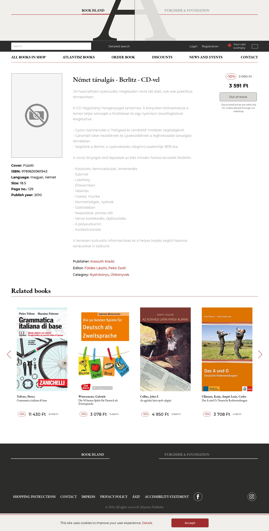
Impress (88, 497)
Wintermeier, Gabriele (92, 396)
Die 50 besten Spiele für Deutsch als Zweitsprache (98, 402)
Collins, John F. (149, 396)
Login (193, 46)
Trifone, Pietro (26, 396)
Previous (9, 354)
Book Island (93, 10)
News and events (205, 57)
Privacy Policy (113, 497)
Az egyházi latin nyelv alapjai (155, 400)
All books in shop (28, 57)
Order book (123, 57)
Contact (249, 57)
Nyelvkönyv (99, 275)
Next (260, 354)
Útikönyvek (119, 275)
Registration (210, 46)
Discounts (162, 57)
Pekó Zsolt (117, 268)
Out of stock (238, 97)
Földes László (96, 268)
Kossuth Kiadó (102, 261)
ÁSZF (136, 497)
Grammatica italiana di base (32, 400)
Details (147, 523)
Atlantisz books (79, 57)
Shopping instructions (34, 497)
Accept (190, 523)
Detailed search (119, 46)
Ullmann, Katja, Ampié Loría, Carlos (224, 396)
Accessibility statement (167, 497)
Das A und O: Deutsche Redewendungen (224, 400)
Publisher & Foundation (187, 10)
